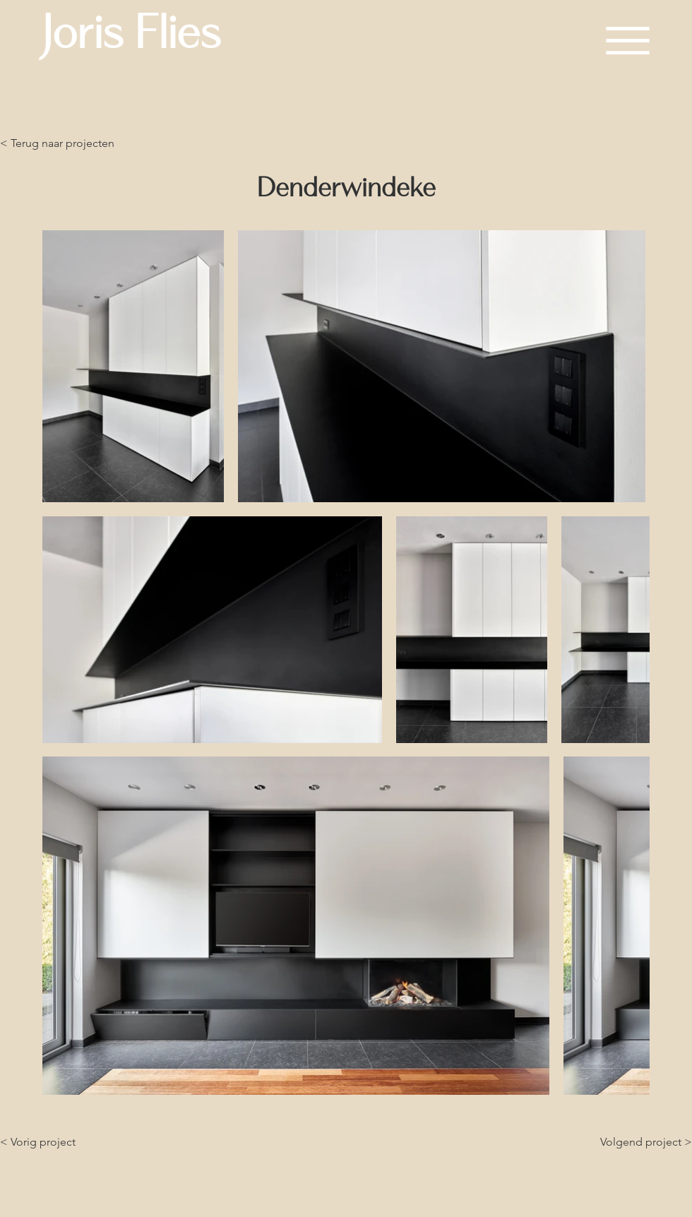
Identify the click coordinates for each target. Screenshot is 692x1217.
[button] (628, 40)
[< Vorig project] (57, 1142)
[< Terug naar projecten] (57, 143)
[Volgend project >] (644, 1142)
